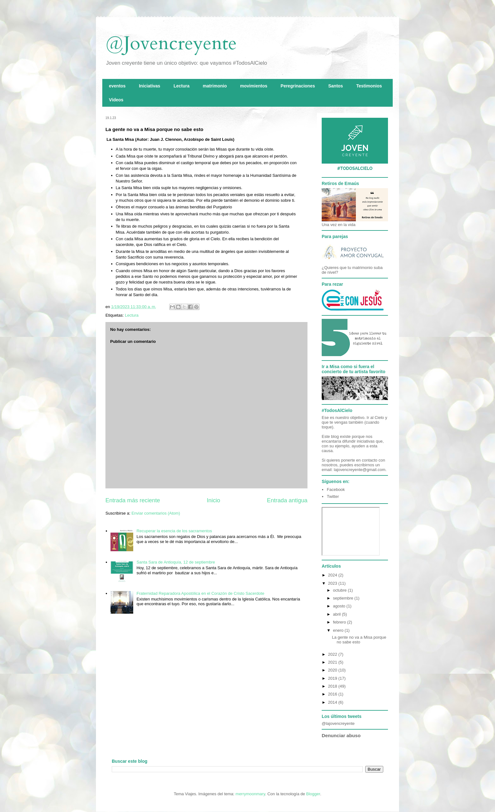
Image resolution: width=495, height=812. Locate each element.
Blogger (313, 793)
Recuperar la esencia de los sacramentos (174, 530)
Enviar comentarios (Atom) (155, 513)
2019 (333, 678)
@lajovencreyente (338, 723)
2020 (333, 670)
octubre (340, 590)
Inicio (213, 500)
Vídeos (116, 99)
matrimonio (215, 85)
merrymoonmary (250, 793)
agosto (340, 606)
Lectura (182, 85)
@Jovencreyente (171, 43)
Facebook (336, 489)
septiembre (344, 598)
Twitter (333, 496)
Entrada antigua (287, 500)
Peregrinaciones (298, 85)
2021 (333, 662)
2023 (333, 583)
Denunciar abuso (341, 735)
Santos (335, 85)
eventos (117, 85)
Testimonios (369, 85)
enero (339, 630)
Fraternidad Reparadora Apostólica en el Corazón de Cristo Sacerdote (200, 593)
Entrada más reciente (132, 500)
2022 (333, 654)
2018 (333, 686)
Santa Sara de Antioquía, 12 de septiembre (175, 562)
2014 (333, 702)
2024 (333, 575)
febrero (340, 622)
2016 (333, 694)
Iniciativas (149, 85)
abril (337, 614)
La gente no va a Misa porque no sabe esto (359, 640)
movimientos (253, 85)
